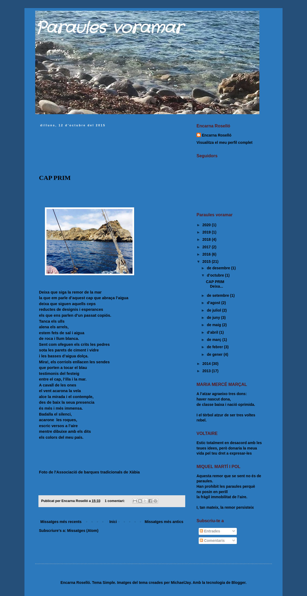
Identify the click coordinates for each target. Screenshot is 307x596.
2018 (207, 239)
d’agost (214, 303)
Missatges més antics (164, 522)
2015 (207, 261)
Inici (113, 522)
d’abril (213, 332)
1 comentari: (115, 501)
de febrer (215, 347)
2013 (207, 371)
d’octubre (216, 275)
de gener (215, 354)
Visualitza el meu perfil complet (224, 142)
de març (214, 339)
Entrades (210, 531)
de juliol (214, 310)
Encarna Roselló (216, 135)
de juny (214, 317)
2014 (207, 363)
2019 (207, 232)
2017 (207, 247)
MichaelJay (181, 582)
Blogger (238, 582)
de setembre (218, 295)
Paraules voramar (109, 28)
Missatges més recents (60, 522)
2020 (207, 225)
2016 (207, 254)
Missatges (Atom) (82, 530)
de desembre (219, 268)
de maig (214, 325)
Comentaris (212, 540)
